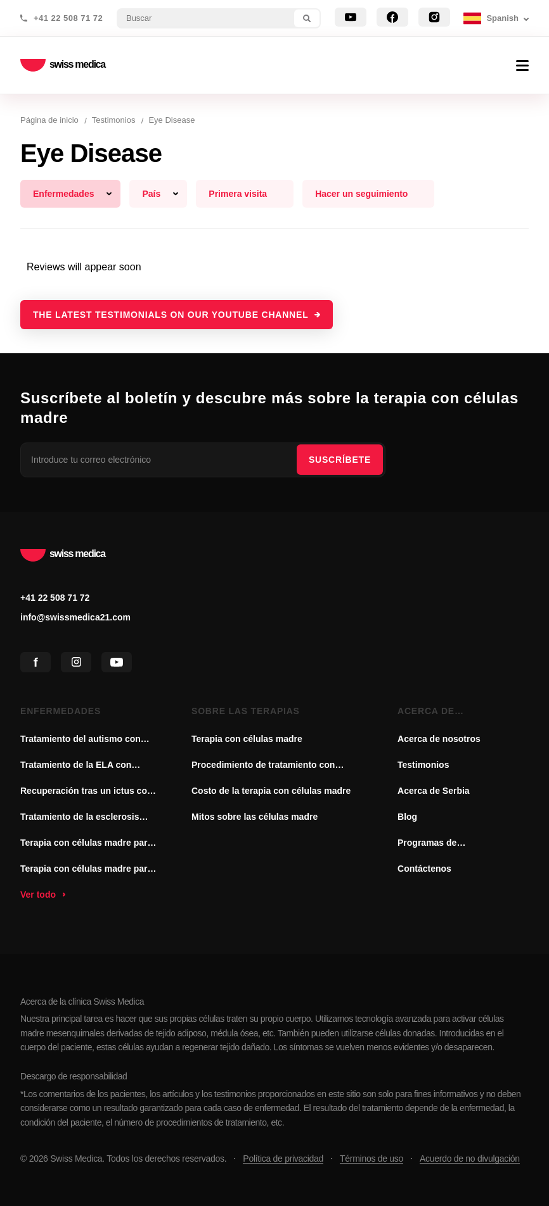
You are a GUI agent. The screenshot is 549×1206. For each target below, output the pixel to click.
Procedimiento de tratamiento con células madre (263, 766)
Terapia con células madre (246, 739)
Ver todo (38, 894)
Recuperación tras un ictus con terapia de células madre (86, 792)
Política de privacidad (283, 1158)
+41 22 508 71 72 (68, 18)
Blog (407, 817)
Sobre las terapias (245, 711)
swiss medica (62, 65)
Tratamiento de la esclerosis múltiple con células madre (79, 818)
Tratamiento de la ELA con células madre (75, 766)
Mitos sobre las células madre (254, 817)
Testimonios (423, 765)
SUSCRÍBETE (340, 460)
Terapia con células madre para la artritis (86, 870)
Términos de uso (371, 1158)
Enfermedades (60, 711)
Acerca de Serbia (433, 791)
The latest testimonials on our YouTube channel (171, 315)
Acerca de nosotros (426, 712)
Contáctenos (424, 869)
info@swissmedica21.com (75, 617)
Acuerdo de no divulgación (470, 1158)
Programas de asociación (426, 844)
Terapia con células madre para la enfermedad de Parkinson (86, 844)
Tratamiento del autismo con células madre (80, 740)
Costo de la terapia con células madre (271, 791)
